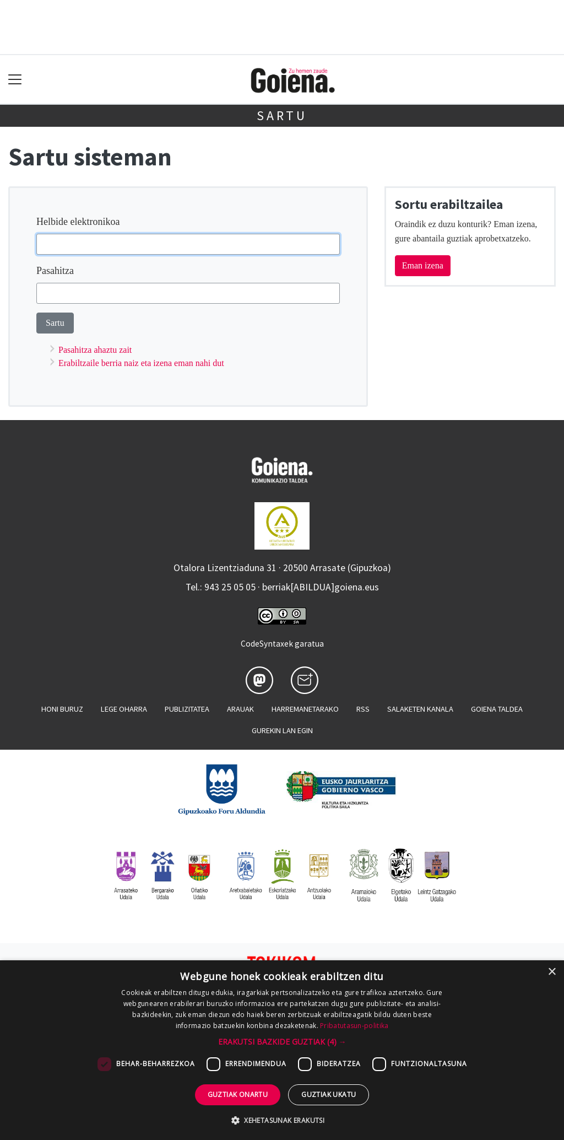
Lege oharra (124, 709)
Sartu (282, 115)
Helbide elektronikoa (78, 221)
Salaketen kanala (420, 709)
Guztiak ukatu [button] (328, 1094)
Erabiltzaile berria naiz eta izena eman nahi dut (141, 363)
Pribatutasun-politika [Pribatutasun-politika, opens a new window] (354, 1025)
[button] (282, 1041)
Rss (363, 709)
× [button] (551, 972)
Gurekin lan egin (282, 730)
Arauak (240, 709)
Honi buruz (62, 709)
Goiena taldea (497, 709)
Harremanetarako (305, 709)
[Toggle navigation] (15, 79)
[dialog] (282, 1050)
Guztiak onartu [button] (238, 1094)
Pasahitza (55, 270)
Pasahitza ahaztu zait (95, 349)
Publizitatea (187, 709)
